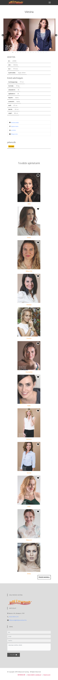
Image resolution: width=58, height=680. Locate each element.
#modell (11, 146)
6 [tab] (25, 52)
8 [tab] (31, 52)
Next (56, 35)
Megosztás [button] (14, 134)
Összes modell (44, 581)
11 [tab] (38, 52)
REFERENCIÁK (21, 675)
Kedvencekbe (15, 123)
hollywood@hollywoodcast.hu (18, 620)
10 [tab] (36, 52)
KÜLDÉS (13, 657)
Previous (2, 35)
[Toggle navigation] (49, 2)
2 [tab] (15, 52)
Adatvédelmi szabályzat (34, 675)
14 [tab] (46, 52)
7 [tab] (28, 52)
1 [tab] (13, 52)
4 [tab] (20, 52)
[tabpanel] (16, 35)
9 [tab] (33, 52)
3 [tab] (18, 52)
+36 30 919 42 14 (13, 617)
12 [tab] (41, 52)
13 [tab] (43, 52)
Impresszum (46, 675)
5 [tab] (23, 52)
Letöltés (13, 130)
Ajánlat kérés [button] (14, 126)
